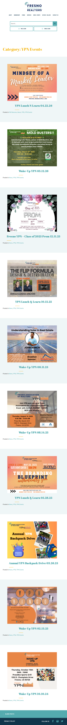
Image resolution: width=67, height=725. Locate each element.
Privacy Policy (9, 721)
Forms (23, 15)
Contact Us (55, 15)
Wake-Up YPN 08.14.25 (33, 432)
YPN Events (28, 112)
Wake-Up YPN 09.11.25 (33, 367)
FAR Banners (13, 112)
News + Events (36, 15)
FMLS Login (23, 28)
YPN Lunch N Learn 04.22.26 (33, 105)
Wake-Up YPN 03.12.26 (33, 171)
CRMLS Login (47, 28)
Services (29, 15)
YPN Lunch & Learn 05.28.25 (33, 498)
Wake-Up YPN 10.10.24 (33, 694)
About (10, 15)
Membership (17, 15)
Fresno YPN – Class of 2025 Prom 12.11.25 (33, 236)
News (19, 112)
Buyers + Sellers (46, 15)
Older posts (9, 714)
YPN (23, 112)
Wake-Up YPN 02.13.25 (33, 628)
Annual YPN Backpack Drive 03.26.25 (33, 563)
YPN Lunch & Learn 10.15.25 (33, 302)
